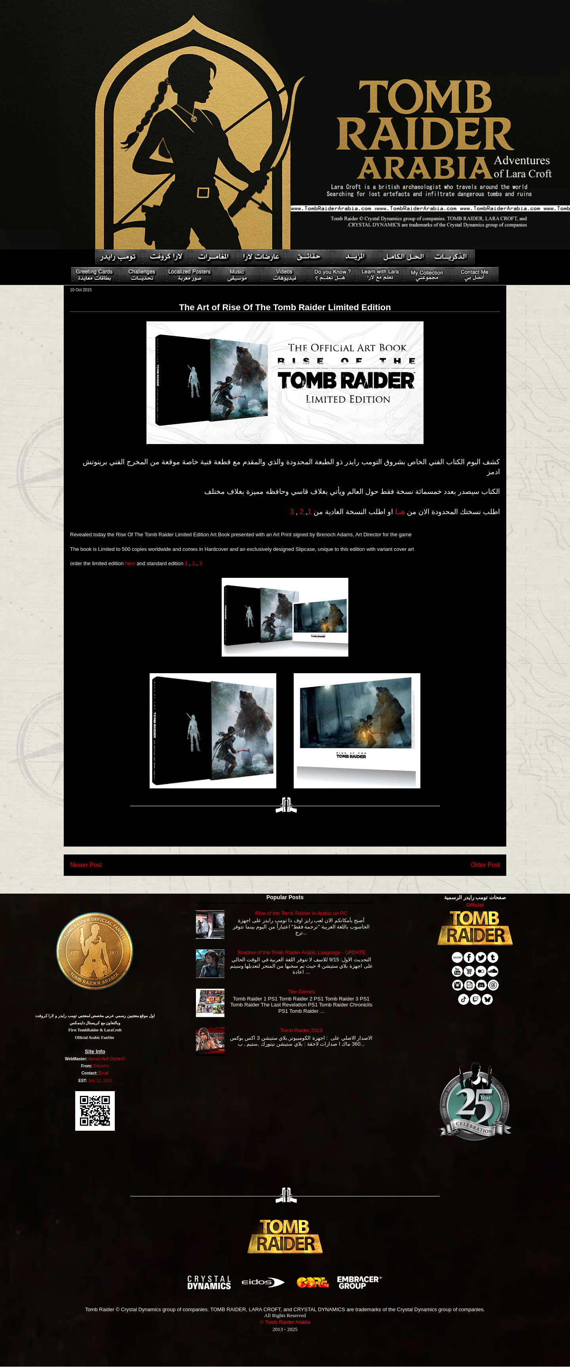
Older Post (485, 865)
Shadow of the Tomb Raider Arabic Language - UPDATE (301, 952)
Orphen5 (117, 1059)
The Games (301, 992)
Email (103, 1073)
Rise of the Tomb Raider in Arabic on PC (301, 913)
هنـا (400, 512)
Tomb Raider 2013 (301, 1030)
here (130, 563)
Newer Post (86, 865)
